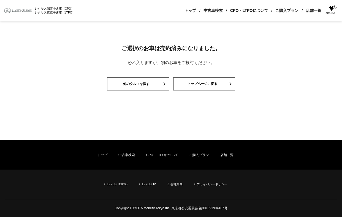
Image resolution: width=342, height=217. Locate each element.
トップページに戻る (202, 85)
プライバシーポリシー (216, 184)
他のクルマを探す (136, 85)
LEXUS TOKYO (114, 184)
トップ (187, 10)
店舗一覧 (311, 10)
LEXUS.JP (148, 184)
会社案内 (177, 184)
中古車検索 (210, 10)
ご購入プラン (284, 10)
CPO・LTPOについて (246, 10)
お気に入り (330, 10)
